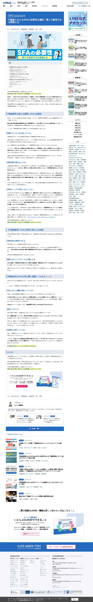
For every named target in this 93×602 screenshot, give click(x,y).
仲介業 (36, 499)
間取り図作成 (13, 577)
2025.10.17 (27, 493)
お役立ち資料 (70, 6)
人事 (83, 184)
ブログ (21, 447)
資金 (78, 159)
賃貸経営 (22, 460)
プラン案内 (42, 564)
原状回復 (71, 208)
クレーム (83, 186)
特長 (41, 558)
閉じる (74, 599)
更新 (75, 206)
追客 (26, 6)
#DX (41, 29)
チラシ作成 (12, 575)
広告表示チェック (14, 562)
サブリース (76, 186)
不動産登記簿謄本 (73, 200)
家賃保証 (71, 188)
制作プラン (32, 560)
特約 (74, 212)
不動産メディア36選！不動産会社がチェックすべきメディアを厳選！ (80, 91)
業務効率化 (22, 473)
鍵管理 (84, 171)
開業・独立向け (43, 569)
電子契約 (34, 6)
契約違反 (80, 161)
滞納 (77, 173)
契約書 (82, 210)
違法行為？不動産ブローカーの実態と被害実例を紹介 (36, 496)
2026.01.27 (27, 479)
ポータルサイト (72, 165)
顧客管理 (38, 460)
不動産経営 (83, 159)
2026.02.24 (27, 453)
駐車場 (70, 186)
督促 (74, 171)
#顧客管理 (31, 29)
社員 (70, 182)
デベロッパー (82, 153)
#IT (36, 29)
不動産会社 (37, 473)
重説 (80, 151)
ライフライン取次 (14, 580)
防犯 (84, 175)
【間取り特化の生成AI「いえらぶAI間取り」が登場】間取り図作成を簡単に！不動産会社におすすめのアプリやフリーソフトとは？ (41, 470)
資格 (32, 499)
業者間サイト (23, 564)
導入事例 (42, 562)
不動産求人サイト (14, 584)
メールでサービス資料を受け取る (62, 547)
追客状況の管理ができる (15, 76)
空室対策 (83, 182)
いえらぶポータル (14, 568)
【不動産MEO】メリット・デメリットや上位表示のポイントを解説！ (80, 84)
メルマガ (44, 447)
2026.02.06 (27, 466)
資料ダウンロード (44, 573)
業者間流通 (12, 569)
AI (75, 147)
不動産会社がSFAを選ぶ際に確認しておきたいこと (21, 79)
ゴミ (78, 182)
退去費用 (77, 210)
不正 (84, 151)
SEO (70, 163)
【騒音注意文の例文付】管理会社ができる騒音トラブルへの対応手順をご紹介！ (80, 64)
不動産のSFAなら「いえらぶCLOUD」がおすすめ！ (22, 346)
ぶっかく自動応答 (24, 566)
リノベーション (76, 184)
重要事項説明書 (78, 188)
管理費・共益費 (78, 204)
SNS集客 (75, 151)
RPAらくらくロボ (14, 586)
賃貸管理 (54, 6)
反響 (76, 175)
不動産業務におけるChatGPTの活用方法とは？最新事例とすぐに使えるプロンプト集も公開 (80, 106)
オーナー (76, 167)
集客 (11, 6)
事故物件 (79, 171)
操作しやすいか (13, 83)
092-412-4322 (57, 582)
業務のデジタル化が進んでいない (17, 69)
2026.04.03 (27, 440)
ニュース (42, 565)
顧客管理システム (14, 564)
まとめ (10, 86)
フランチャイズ (72, 155)
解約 (83, 202)
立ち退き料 (71, 192)
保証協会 (77, 149)
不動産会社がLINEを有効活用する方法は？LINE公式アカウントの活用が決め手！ (80, 113)
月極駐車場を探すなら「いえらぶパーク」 (60, 587)
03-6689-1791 (57, 564)
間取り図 (44, 473)
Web (39, 447)
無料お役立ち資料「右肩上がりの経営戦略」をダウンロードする (24, 93)
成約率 (80, 200)
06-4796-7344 (57, 570)
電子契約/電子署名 (73, 153)
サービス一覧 (43, 560)
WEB (18, 6)
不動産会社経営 (72, 145)
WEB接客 (12, 582)
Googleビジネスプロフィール (75, 157)
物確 (70, 151)
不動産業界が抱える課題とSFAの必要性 (18, 67)
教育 (74, 182)
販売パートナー (43, 571)
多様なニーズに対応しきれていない (18, 72)
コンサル (71, 204)
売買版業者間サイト (14, 571)
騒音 (75, 161)
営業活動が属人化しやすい (16, 70)
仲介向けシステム (14, 558)
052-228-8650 (57, 577)
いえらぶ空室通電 (24, 584)
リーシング (45, 6)
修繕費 (70, 167)
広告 (82, 163)
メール (76, 208)
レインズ (83, 149)
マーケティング (28, 447)
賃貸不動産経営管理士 (74, 198)
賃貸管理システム (24, 560)
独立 (74, 163)
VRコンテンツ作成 (14, 579)
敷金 (80, 175)
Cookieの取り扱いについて (25, 600)
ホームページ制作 (14, 566)
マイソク (31, 473)
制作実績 (32, 562)
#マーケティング (15, 29)
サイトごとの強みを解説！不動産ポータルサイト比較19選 (80, 48)
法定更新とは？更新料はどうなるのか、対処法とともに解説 (80, 71)
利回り (77, 169)
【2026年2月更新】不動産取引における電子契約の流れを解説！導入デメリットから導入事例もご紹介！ (80, 98)
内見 (77, 194)
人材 (70, 184)
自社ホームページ (82, 147)
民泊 (70, 171)
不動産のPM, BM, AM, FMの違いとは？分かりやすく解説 (80, 42)
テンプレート (45, 460)
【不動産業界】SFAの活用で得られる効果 (19, 74)
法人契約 (83, 169)
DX (41, 486)
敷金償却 (71, 202)
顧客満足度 (71, 190)
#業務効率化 (24, 29)
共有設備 (82, 167)
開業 (4, 6)
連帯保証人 (71, 173)
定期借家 (82, 194)
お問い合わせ (43, 575)
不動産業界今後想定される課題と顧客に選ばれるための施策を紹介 (41, 217)
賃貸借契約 (71, 194)
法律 (21, 499)
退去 (70, 212)
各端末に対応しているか (15, 84)
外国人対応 (71, 169)
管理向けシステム (24, 558)
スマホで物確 (13, 573)
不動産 (35, 447)
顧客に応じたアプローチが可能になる (18, 77)
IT (27, 473)
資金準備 (71, 149)
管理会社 (84, 192)
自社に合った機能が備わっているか (18, 81)
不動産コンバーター (14, 560)
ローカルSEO (72, 159)
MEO (83, 145)
